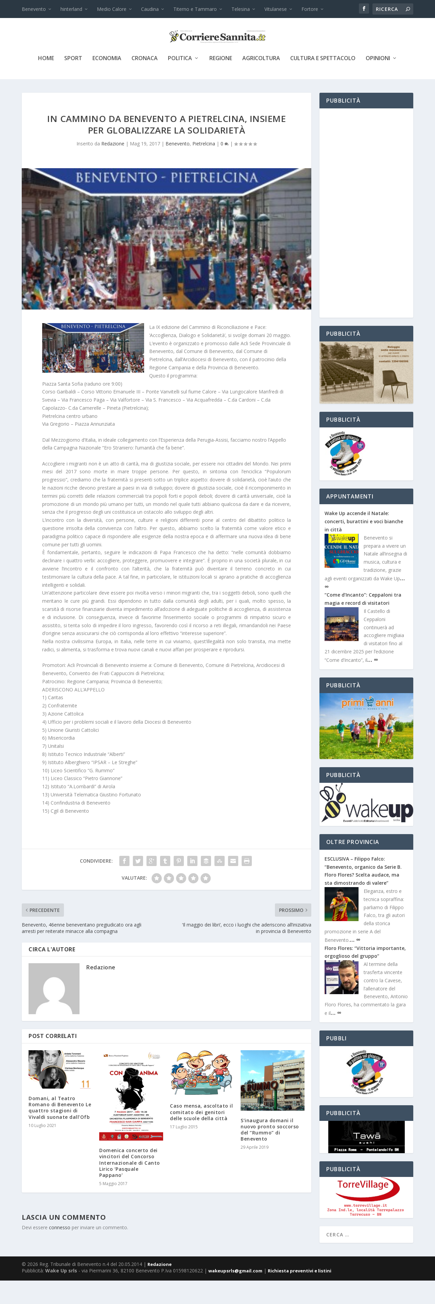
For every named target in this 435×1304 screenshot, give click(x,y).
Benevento (34, 9)
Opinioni (378, 82)
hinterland (71, 9)
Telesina (240, 9)
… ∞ (372, 683)
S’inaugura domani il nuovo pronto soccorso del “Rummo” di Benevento (270, 1153)
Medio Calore (111, 9)
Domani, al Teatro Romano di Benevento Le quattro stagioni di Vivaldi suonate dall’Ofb (60, 1131)
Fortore (309, 9)
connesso (59, 1251)
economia (106, 82)
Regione (220, 82)
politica (180, 82)
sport (73, 82)
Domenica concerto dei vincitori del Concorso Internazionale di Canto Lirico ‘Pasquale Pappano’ (129, 1186)
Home (46, 82)
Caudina (150, 9)
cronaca (145, 82)
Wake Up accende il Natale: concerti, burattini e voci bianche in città (364, 544)
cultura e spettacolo (322, 82)
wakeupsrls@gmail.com (235, 1294)
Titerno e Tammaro (195, 9)
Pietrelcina (203, 167)
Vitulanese (275, 9)
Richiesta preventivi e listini (299, 1294)
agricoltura (261, 82)
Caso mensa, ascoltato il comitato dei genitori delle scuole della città (201, 1135)
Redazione (112, 167)
